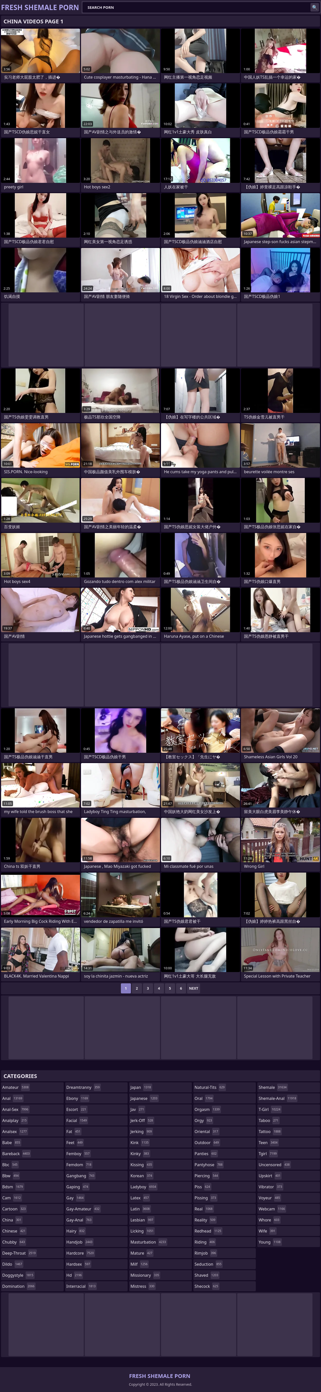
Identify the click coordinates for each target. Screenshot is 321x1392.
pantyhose (209, 1164)
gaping (78, 1187)
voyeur (270, 1198)
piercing (207, 1176)
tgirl (268, 1153)
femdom (79, 1164)
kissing (141, 1164)
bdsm (13, 1187)
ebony (77, 1098)
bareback (16, 1153)
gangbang (81, 1176)
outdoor (207, 1142)
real (204, 1209)
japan (141, 1087)
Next (193, 988)
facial (77, 1120)
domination (19, 1286)
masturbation (148, 1242)
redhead (208, 1231)
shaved (207, 1275)
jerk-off (142, 1120)
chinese (14, 1231)
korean (141, 1176)
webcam (272, 1209)
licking (142, 1231)
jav (137, 1109)
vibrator (271, 1187)
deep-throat (19, 1253)
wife (267, 1231)
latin (140, 1209)
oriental (207, 1131)
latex (140, 1198)
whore (270, 1220)
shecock (207, 1286)
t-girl (270, 1109)
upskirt (270, 1176)
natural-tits (210, 1087)
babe (11, 1142)
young (270, 1242)
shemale (273, 1087)
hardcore (80, 1253)
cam (12, 1198)
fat (74, 1131)
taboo (269, 1120)
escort (77, 1109)
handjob (80, 1242)
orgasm (208, 1109)
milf (139, 1264)
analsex (15, 1131)
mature (141, 1253)
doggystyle (18, 1275)
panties (206, 1153)
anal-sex (16, 1109)
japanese (144, 1098)
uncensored (275, 1164)
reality (206, 1220)
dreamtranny (83, 1087)
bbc (10, 1164)
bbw (11, 1176)
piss (203, 1187)
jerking (141, 1131)
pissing (206, 1198)
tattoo (270, 1131)
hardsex (79, 1264)
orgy (204, 1120)
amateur (16, 1087)
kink (140, 1142)
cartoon (14, 1209)
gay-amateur (83, 1209)
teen (269, 1142)
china (12, 1220)
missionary (145, 1275)
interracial (81, 1286)
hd (74, 1275)
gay (75, 1198)
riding (205, 1242)
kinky (140, 1153)
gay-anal (79, 1220)
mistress (142, 1286)
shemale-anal (278, 1098)
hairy (76, 1231)
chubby (14, 1242)
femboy (78, 1153)
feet (75, 1142)
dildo (12, 1264)
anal (13, 1098)
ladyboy (143, 1187)
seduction (209, 1264)
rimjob (206, 1253)
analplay (15, 1120)
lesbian (142, 1220)
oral (204, 1098)
